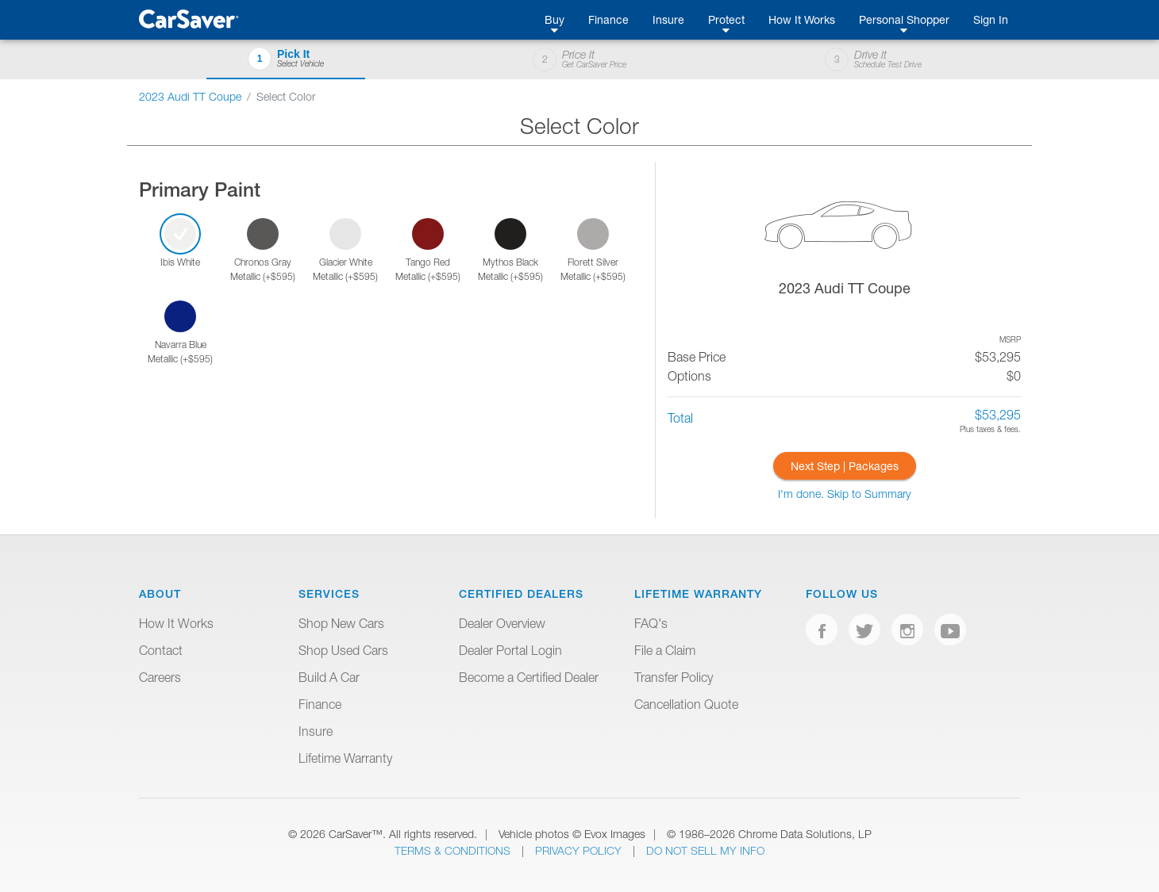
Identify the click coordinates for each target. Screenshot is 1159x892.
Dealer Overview (502, 623)
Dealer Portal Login (510, 650)
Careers (160, 677)
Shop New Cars (341, 623)
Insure (668, 19)
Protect (726, 19)
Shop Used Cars (343, 650)
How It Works (801, 19)
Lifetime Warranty (345, 758)
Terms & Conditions (454, 850)
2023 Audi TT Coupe (190, 96)
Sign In (990, 19)
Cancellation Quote (686, 704)
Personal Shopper (904, 19)
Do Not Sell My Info (705, 850)
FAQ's (651, 623)
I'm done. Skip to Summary (844, 493)
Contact (161, 650)
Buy (554, 19)
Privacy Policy (580, 850)
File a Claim (664, 650)
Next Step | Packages (845, 466)
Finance (608, 19)
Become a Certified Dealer (529, 677)
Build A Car (329, 677)
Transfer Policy (673, 677)
